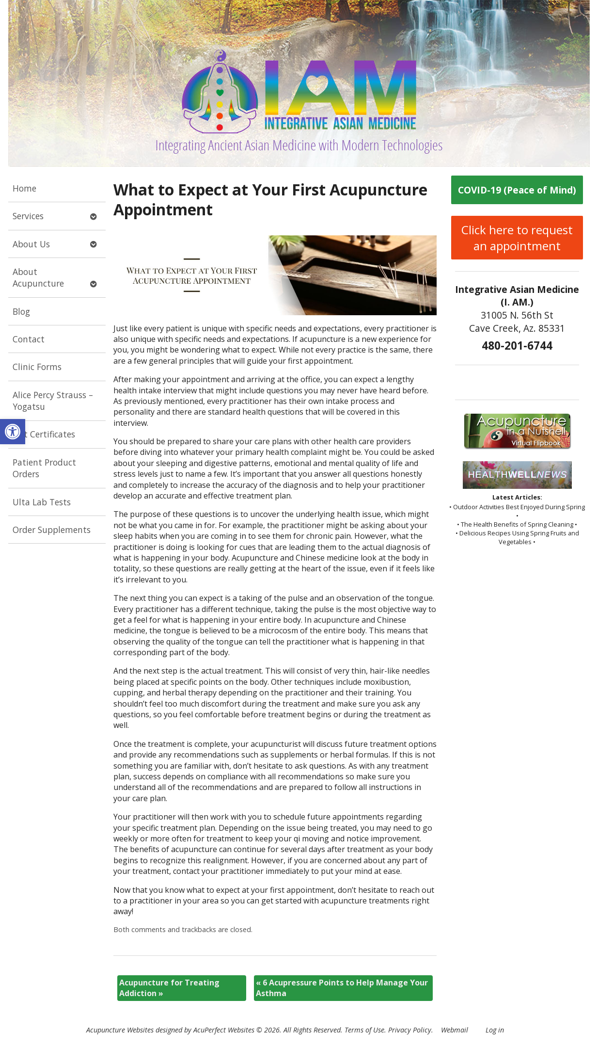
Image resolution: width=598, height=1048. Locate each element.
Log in (495, 1029)
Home (24, 188)
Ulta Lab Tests (42, 502)
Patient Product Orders (44, 468)
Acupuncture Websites (120, 1029)
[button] (12, 431)
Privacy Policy (409, 1029)
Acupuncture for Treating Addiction (169, 988)
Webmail (454, 1029)
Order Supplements (52, 529)
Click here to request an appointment (517, 238)
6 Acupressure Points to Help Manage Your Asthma (342, 988)
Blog (21, 311)
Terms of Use (364, 1029)
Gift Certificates (44, 434)
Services (28, 216)
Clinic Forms (37, 366)
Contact (29, 339)
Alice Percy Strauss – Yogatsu (53, 401)
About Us (31, 244)
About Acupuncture (38, 278)
